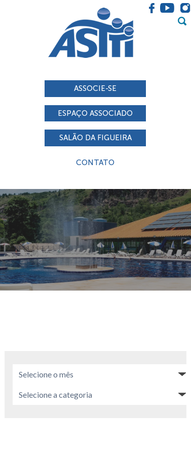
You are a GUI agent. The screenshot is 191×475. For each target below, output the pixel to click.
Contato (95, 162)
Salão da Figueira (95, 137)
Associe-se (95, 88)
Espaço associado (95, 113)
